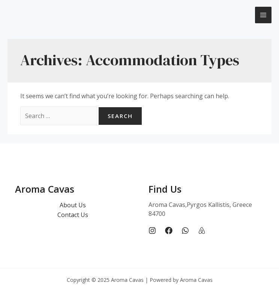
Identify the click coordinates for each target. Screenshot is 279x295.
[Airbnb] (202, 230)
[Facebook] (168, 230)
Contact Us (72, 215)
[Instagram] (152, 230)
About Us (73, 205)
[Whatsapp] (185, 230)
